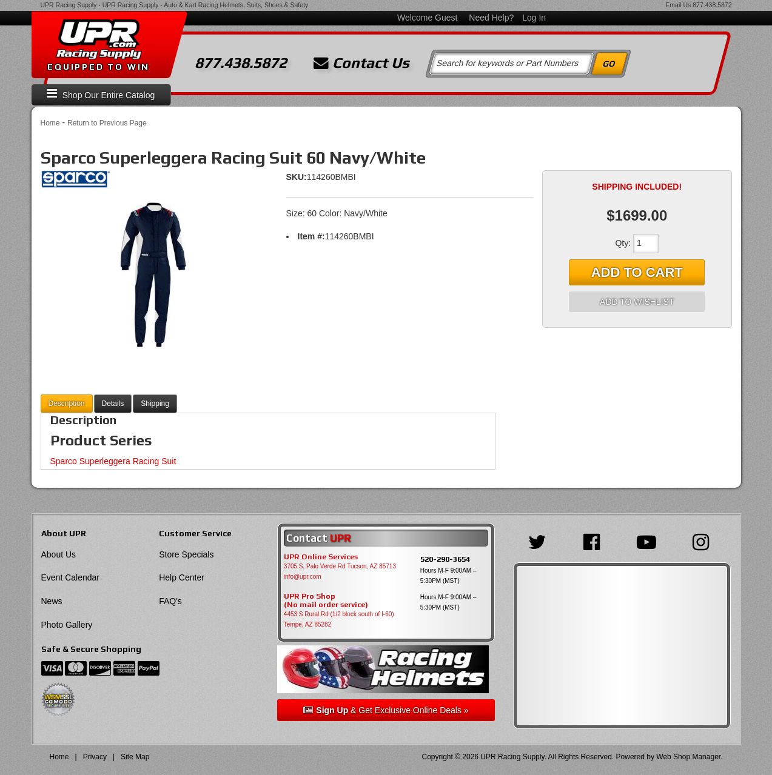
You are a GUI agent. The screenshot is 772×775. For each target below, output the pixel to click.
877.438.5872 (712, 4)
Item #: (311, 236)
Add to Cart (637, 272)
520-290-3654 (445, 559)
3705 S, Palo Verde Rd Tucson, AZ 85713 (340, 566)
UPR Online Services (321, 557)
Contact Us (361, 63)
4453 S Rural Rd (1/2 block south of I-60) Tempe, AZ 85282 (339, 619)
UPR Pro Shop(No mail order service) (326, 600)
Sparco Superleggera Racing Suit (113, 461)
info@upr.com (302, 576)
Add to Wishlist (637, 302)
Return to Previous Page (107, 123)
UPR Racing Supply (69, 4)
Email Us (678, 4)
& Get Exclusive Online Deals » (385, 710)
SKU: (296, 177)
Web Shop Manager (688, 757)
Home (50, 123)
